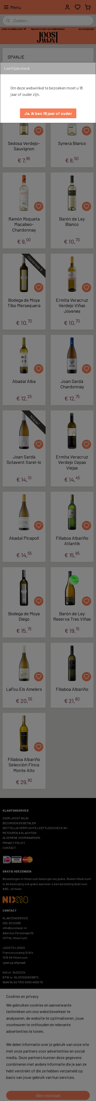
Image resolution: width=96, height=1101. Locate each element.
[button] (48, 113)
